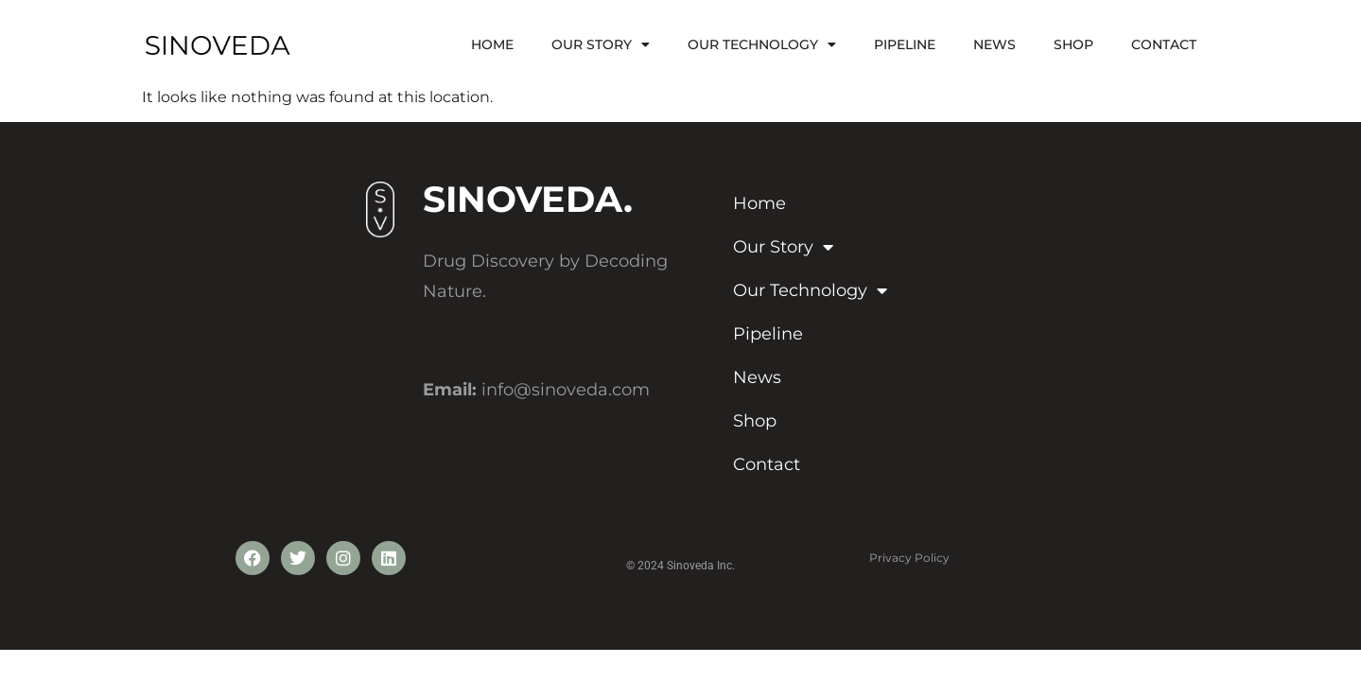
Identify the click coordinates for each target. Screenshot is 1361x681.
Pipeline (904, 44)
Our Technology (762, 44)
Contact (1163, 44)
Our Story (600, 44)
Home (492, 44)
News (994, 44)
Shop (1073, 44)
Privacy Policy (909, 557)
